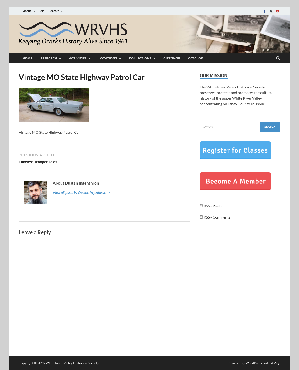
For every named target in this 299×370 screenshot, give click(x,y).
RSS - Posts (211, 206)
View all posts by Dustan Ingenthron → (81, 192)
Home (27, 58)
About (27, 11)
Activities (77, 58)
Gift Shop (171, 58)
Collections (140, 58)
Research (48, 58)
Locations (107, 58)
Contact (54, 11)
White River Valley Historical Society (72, 363)
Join (41, 11)
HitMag (274, 363)
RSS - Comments (215, 217)
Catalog (195, 58)
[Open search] (277, 58)
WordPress (254, 363)
